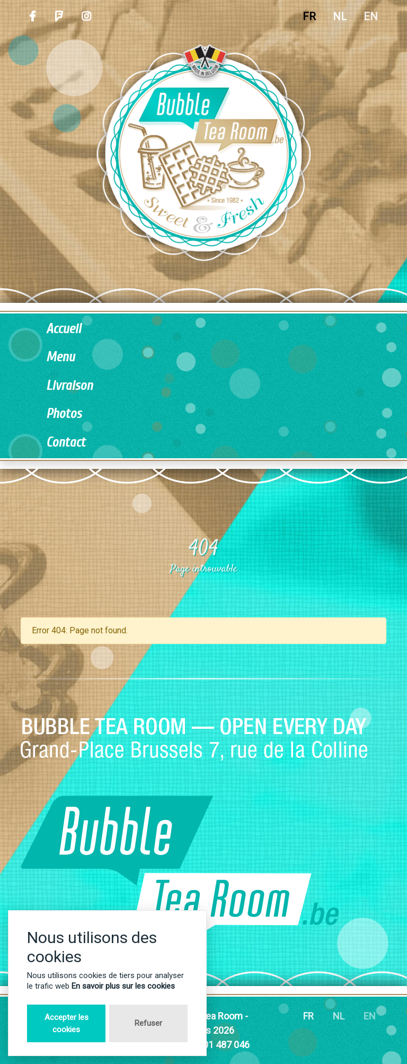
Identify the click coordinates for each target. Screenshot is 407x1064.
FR (309, 16)
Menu (60, 357)
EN (371, 16)
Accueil (63, 329)
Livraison (69, 386)
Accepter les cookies (67, 1023)
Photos (64, 414)
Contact (65, 442)
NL (340, 16)
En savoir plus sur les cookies (123, 986)
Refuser (148, 1023)
